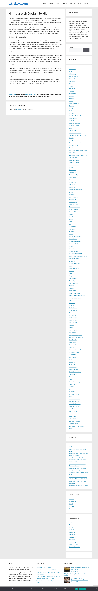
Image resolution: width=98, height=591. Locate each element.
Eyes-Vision (72, 199)
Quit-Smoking (73, 340)
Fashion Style (73, 202)
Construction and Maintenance (78, 150)
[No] (96, 588)
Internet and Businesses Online (78, 256)
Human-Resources (74, 251)
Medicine (72, 288)
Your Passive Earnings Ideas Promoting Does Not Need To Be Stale (78, 472)
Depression (72, 172)
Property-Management (75, 335)
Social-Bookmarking (75, 372)
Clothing (71, 138)
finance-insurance (74, 204)
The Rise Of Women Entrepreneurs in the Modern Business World (79, 580)
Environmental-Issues (75, 189)
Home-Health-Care (74, 244)
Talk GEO (71, 499)
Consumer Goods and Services (78, 155)
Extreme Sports (73, 197)
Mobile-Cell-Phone (74, 293)
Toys (70, 396)
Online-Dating (73, 308)
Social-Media (73, 374)
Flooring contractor (74, 209)
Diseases (71, 180)
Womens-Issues (73, 423)
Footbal (71, 214)
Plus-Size (71, 325)
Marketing (72, 281)
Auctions (71, 91)
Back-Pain (72, 96)
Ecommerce (72, 182)
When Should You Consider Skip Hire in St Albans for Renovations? (80, 569)
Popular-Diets (73, 330)
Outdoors (72, 313)
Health (58, 3)
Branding (72, 113)
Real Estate (72, 342)
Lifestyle (64, 3)
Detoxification (73, 177)
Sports (71, 379)
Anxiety (71, 86)
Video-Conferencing (75, 404)
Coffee (71, 140)
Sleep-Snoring (73, 367)
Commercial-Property (75, 143)
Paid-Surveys (73, 318)
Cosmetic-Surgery (74, 160)
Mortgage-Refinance (75, 298)
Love (70, 273)
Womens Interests (74, 421)
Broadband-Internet (75, 116)
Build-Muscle (73, 118)
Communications (74, 145)
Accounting (72, 69)
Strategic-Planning (74, 382)
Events (71, 192)
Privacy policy (83, 588)
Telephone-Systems (74, 394)
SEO (70, 359)
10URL (71, 504)
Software (71, 377)
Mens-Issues (72, 290)
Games (71, 219)
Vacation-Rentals (74, 401)
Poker (71, 327)
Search (71, 47)
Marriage (72, 286)
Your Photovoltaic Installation (77, 468)
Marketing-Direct (74, 283)
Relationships (73, 345)
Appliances (72, 88)
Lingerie (71, 271)
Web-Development (74, 409)
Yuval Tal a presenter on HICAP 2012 (46, 570)
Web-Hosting (73, 411)
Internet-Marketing (74, 258)
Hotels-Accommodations (76, 249)
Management (73, 278)
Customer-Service (74, 165)
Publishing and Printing (76, 337)
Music (79, 3)
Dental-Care (72, 170)
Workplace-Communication (77, 426)
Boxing (71, 111)
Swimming (72, 387)
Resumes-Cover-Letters (76, 350)
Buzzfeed (72, 506)
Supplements (73, 384)
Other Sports (73, 310)
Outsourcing (72, 315)
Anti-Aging (72, 84)
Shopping (72, 362)
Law (70, 266)
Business (51, 3)
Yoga (70, 428)
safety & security (74, 352)
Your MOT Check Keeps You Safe (78, 485)
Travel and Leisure (74, 399)
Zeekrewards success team (77, 447)
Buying (71, 128)
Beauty (71, 101)
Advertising (72, 74)
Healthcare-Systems (75, 236)
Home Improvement (75, 241)
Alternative (72, 81)
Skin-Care (72, 364)
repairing (72, 347)
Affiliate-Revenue (74, 79)
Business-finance (74, 125)
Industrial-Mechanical (75, 253)
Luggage (71, 276)
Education (72, 185)
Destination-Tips (74, 175)
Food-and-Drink (73, 212)
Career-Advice (73, 130)
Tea (70, 389)
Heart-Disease (73, 239)
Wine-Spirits (72, 419)
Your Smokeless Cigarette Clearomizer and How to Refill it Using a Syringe (78, 459)
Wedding (71, 414)
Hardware (72, 231)
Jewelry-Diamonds (74, 263)
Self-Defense (72, 357)
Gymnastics (72, 226)
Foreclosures (73, 217)
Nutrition (71, 305)
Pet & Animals (73, 322)
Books (71, 108)
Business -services (74, 123)
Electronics (72, 187)
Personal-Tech (73, 320)
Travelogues (72, 501)
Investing (72, 261)
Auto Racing (72, 93)
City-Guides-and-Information (77, 135)
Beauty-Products (74, 103)
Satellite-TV (72, 354)
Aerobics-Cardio (73, 76)
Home (44, 3)
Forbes (71, 509)
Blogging (71, 106)
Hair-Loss (72, 229)
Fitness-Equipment (74, 207)
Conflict (71, 148)
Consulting (72, 153)
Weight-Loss (72, 416)
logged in (18, 109)
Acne (70, 71)
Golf (70, 224)
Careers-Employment (75, 133)
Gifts (70, 221)
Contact (86, 3)
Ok (76, 588)
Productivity (72, 332)
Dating (71, 167)
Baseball (71, 98)
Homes (71, 246)
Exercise (71, 194)
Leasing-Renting (74, 268)
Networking (72, 303)
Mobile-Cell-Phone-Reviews (77, 295)
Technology (72, 3)
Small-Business (73, 369)
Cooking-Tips (73, 157)
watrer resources (74, 406)
